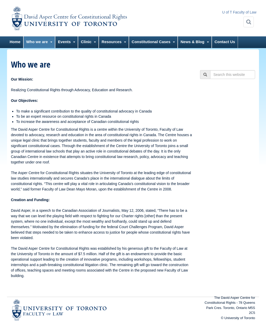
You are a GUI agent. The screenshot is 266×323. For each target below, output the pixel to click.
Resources (112, 41)
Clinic (86, 41)
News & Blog (192, 41)
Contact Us (225, 41)
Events (64, 41)
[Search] (248, 22)
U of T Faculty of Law (239, 12)
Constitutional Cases (151, 41)
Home (15, 41)
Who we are (37, 41)
